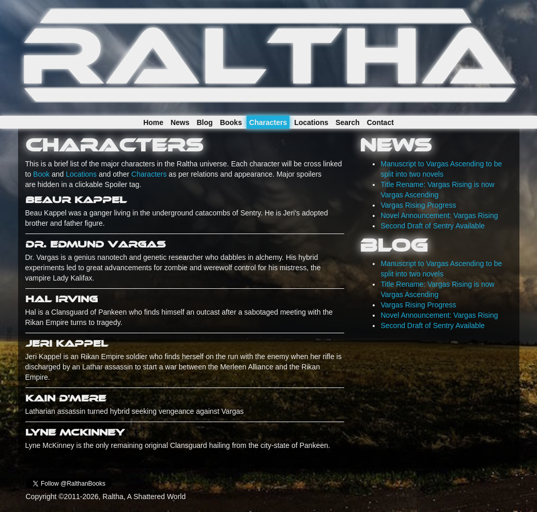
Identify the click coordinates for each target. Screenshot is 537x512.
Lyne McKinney (75, 432)
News (180, 122)
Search (347, 122)
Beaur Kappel (76, 200)
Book (41, 174)
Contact (380, 122)
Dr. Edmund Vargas (95, 244)
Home (153, 122)
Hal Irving (61, 299)
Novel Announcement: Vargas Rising (439, 215)
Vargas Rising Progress (418, 205)
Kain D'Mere (65, 398)
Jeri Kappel (66, 343)
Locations (311, 122)
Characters (268, 122)
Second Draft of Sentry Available (432, 226)
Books (231, 122)
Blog (204, 122)
